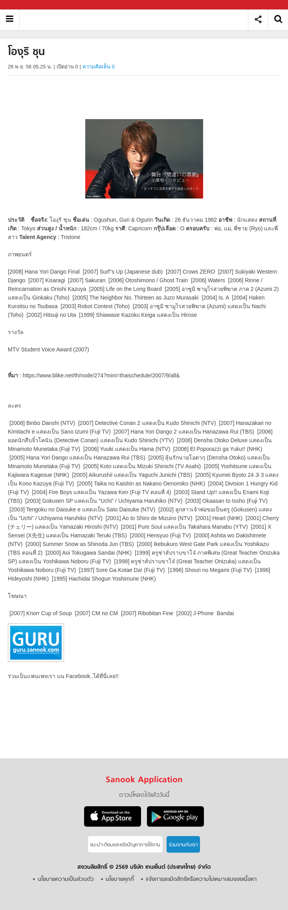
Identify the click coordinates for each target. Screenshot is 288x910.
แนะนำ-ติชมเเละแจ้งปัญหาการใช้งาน (125, 845)
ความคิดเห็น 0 (99, 67)
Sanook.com (23, 5)
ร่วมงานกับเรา (183, 845)
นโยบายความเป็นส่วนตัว (66, 879)
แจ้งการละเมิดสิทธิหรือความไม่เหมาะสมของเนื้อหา (201, 879)
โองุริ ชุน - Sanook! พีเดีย (136, 19)
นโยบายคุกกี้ (120, 879)
